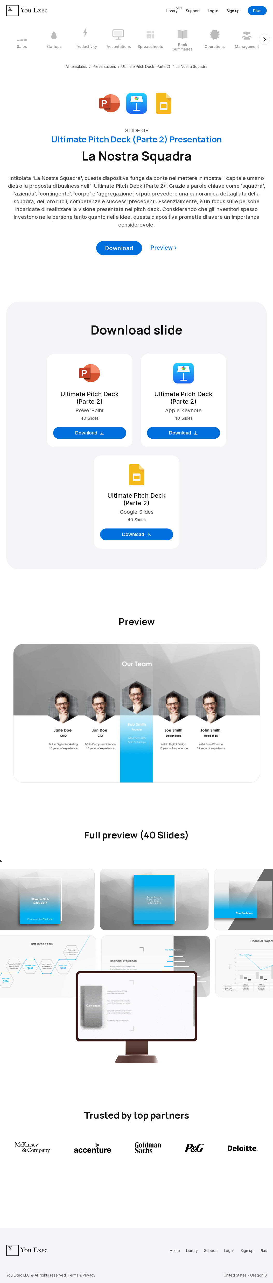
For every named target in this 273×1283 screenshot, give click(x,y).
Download (119, 248)
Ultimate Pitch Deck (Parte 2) (145, 66)
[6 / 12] (182, 39)
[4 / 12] (118, 39)
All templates (76, 66)
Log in (213, 11)
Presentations (104, 66)
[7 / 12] (214, 39)
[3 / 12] (86, 39)
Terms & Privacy (81, 1275)
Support (193, 11)
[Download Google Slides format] (163, 102)
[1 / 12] (21, 39)
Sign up (233, 11)
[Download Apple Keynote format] (137, 102)
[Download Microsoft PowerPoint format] (110, 102)
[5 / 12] (150, 39)
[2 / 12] (53, 39)
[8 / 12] (246, 39)
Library (192, 1250)
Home (175, 1250)
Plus (257, 10)
